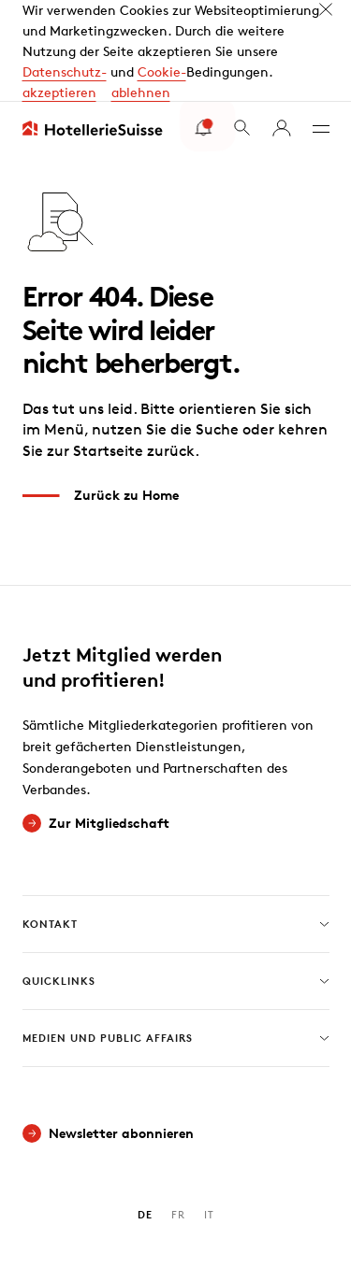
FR (178, 1124)
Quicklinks (175, 890)
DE (145, 1124)
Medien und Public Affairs (175, 947)
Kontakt (175, 833)
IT (209, 1124)
